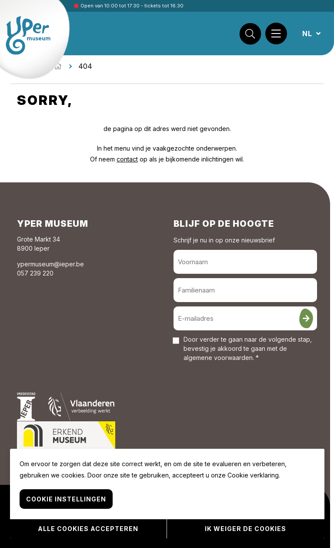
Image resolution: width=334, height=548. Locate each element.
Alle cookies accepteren (88, 528)
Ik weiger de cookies (245, 528)
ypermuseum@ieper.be (50, 264)
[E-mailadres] (245, 318)
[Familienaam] (245, 290)
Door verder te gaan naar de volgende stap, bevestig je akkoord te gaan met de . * (248, 348)
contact (127, 159)
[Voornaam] (245, 262)
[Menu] (276, 33)
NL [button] (308, 33)
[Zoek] (250, 33)
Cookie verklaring (253, 475)
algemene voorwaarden (218, 357)
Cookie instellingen (66, 499)
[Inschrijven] (306, 318)
